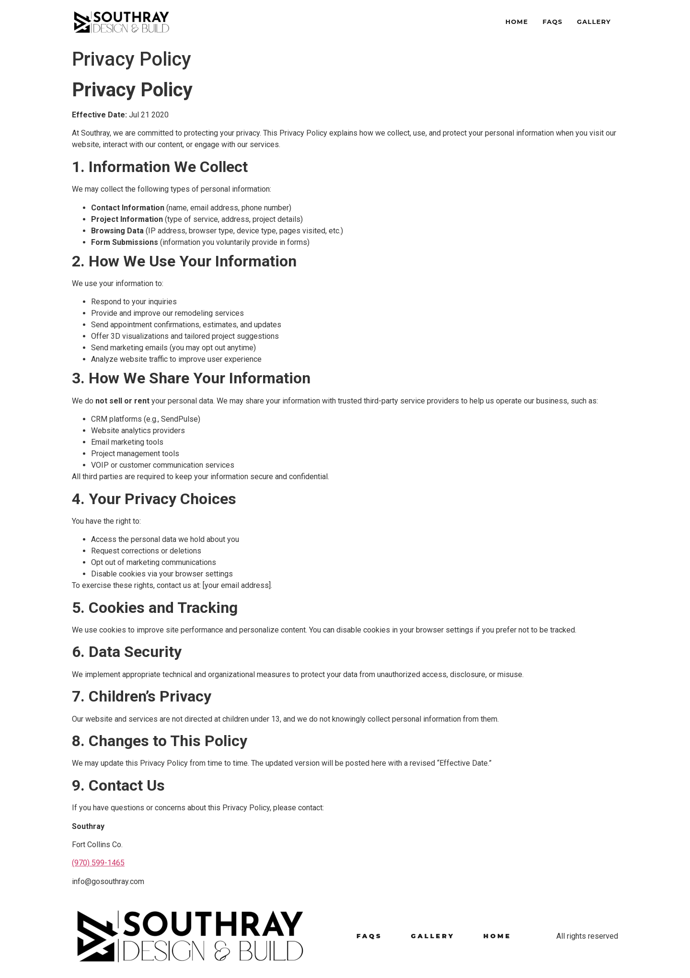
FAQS (552, 21)
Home (517, 21)
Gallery (594, 21)
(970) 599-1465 (98, 862)
